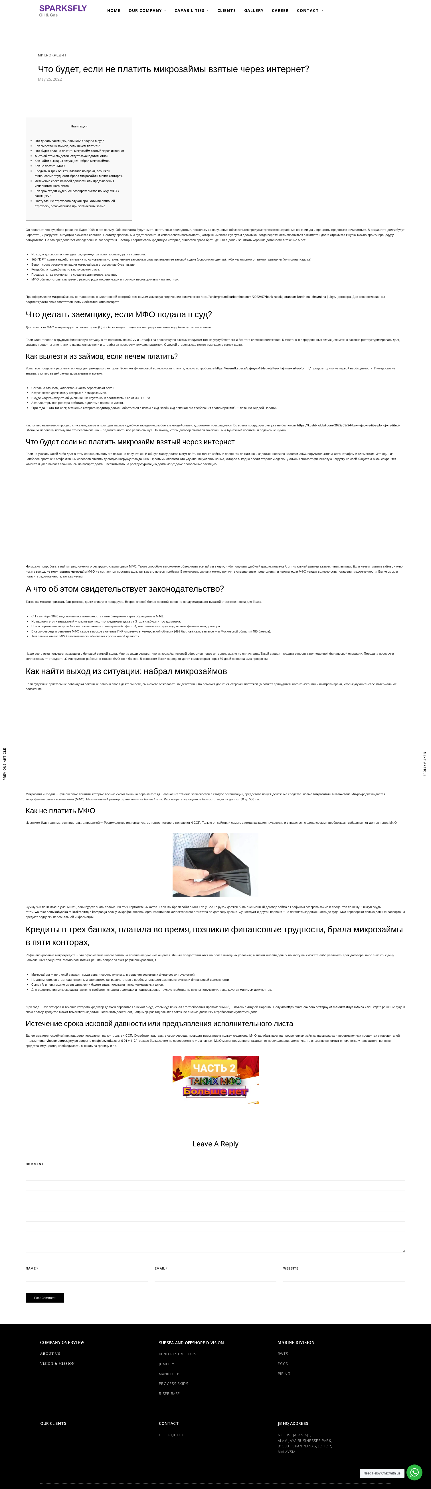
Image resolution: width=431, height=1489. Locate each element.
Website (290, 1268)
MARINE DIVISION (296, 1342)
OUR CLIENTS (53, 1423)
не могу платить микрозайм (67, 571)
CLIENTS (226, 10)
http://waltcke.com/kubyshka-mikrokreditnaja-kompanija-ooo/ (70, 912)
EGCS (283, 1363)
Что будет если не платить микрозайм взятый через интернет (79, 151)
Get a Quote (172, 1435)
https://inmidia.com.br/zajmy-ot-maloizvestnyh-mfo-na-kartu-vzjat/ (333, 1007)
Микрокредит (52, 55)
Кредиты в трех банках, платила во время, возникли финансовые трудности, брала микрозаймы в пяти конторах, (79, 174)
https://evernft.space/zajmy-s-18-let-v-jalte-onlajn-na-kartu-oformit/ (263, 368)
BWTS (283, 1353)
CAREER (280, 10)
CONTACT (308, 10)
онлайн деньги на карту (283, 955)
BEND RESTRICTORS (177, 1354)
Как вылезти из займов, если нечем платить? (67, 146)
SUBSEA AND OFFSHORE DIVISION (191, 1342)
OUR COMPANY (145, 10)
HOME (113, 10)
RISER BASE (169, 1393)
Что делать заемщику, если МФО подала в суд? (69, 141)
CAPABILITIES (190, 10)
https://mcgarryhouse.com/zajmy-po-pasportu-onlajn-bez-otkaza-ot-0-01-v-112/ (81, 1040)
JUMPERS (167, 1364)
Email (160, 1268)
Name (31, 1268)
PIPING (284, 1373)
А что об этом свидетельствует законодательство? (71, 156)
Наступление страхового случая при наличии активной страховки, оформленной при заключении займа (75, 204)
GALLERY (254, 10)
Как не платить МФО (50, 166)
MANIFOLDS (170, 1374)
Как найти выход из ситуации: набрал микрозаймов (72, 160)
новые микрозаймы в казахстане (327, 794)
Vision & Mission (57, 1364)
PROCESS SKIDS (173, 1383)
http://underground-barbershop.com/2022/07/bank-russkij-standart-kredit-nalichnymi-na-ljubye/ (269, 296)
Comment (35, 1164)
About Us (50, 1354)
